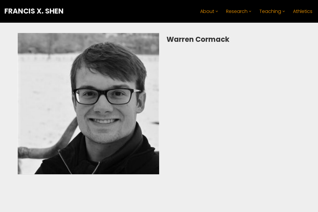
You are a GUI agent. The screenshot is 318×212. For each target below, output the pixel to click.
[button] (217, 11)
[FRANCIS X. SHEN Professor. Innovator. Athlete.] (34, 11)
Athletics (302, 11)
